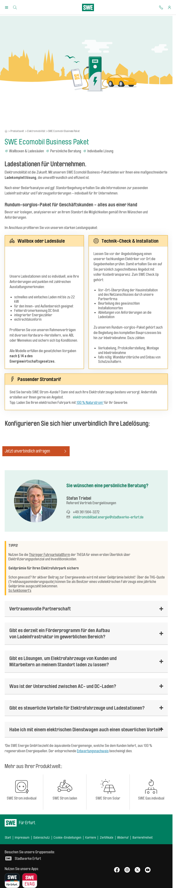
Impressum (22, 837)
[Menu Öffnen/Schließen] (6, 7)
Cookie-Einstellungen (67, 837)
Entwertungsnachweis (93, 751)
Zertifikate (106, 837)
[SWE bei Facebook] (117, 870)
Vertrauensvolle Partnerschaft (40, 609)
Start (8, 837)
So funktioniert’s (19, 591)
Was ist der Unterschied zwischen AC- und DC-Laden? (62, 686)
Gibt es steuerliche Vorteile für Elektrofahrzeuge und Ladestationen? (77, 708)
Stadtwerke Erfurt (30, 855)
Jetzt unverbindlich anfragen (36, 451)
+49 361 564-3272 (86, 512)
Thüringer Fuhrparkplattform (49, 555)
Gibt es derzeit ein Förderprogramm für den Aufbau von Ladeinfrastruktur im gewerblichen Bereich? (59, 633)
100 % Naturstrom (89, 403)
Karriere (90, 837)
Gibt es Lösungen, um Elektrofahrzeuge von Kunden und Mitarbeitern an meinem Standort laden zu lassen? (63, 661)
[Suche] (15, 7)
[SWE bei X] (137, 870)
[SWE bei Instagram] (127, 870)
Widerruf (123, 837)
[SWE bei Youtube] (148, 870)
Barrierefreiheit (143, 837)
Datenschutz (41, 837)
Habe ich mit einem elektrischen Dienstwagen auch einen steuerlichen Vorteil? (86, 729)
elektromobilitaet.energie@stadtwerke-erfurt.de (108, 517)
